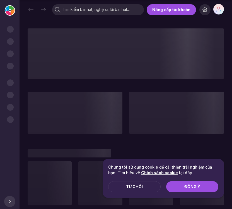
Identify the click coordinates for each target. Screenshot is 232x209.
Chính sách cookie (159, 172)
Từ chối (134, 186)
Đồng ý (192, 186)
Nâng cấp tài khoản (171, 9)
